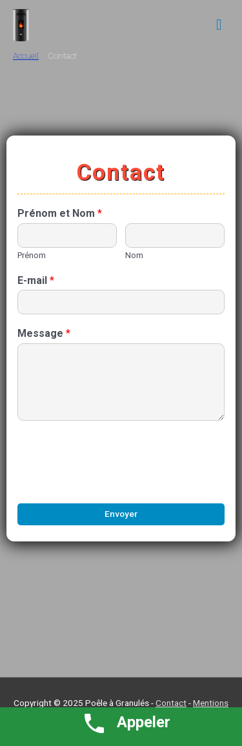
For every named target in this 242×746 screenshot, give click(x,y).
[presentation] (115, 482)
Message (43, 333)
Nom (134, 255)
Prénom (31, 255)
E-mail (35, 280)
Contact (171, 703)
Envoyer (121, 514)
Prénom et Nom (59, 213)
